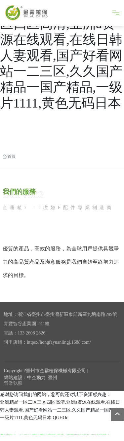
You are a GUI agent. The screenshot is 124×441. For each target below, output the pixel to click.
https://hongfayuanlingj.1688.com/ (59, 342)
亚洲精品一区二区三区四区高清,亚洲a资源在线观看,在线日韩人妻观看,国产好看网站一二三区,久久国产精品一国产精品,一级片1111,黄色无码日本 (61, 55)
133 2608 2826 (31, 333)
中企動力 (36, 377)
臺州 (52, 377)
